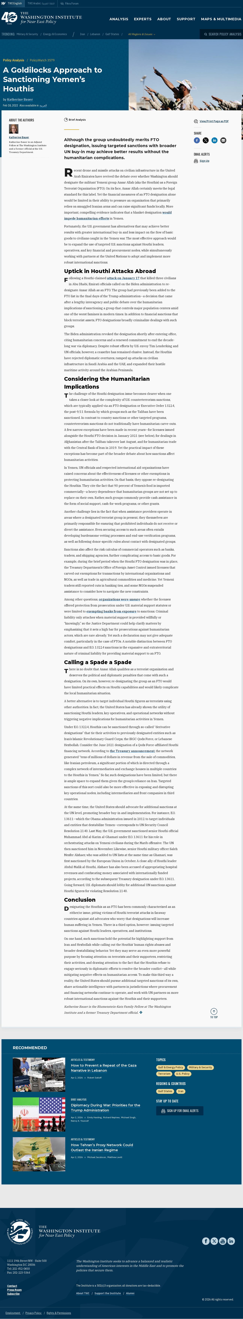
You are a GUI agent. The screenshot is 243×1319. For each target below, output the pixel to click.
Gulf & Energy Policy (170, 1067)
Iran (83, 34)
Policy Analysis (14, 60)
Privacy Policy (34, 1313)
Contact (12, 1286)
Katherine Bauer (20, 99)
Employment (13, 1313)
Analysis (119, 19)
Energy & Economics (55, 34)
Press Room (14, 1290)
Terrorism (164, 1073)
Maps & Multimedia (221, 19)
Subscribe (13, 1294)
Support (186, 19)
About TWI (83, 1293)
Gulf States (112, 34)
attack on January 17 (123, 278)
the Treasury (132, 751)
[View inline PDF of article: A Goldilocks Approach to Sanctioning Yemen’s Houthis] (214, 121)
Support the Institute (107, 1293)
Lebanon (95, 34)
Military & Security (28, 34)
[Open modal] (223, 34)
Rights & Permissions (59, 1313)
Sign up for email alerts (179, 1110)
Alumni (130, 1293)
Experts (143, 19)
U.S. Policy (182, 1073)
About (164, 19)
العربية (43, 105)
